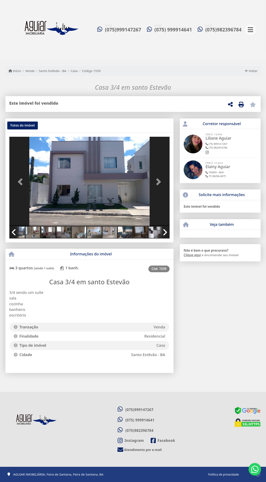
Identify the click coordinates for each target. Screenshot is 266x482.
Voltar (251, 71)
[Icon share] (130, 440)
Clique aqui (192, 255)
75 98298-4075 (216, 176)
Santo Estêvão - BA (52, 71)
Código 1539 (91, 71)
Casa (74, 71)
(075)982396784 (223, 29)
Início (15, 71)
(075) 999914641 (173, 29)
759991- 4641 (215, 172)
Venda (29, 71)
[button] (21, 182)
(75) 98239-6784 (216, 147)
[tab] (22, 125)
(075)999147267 (123, 29)
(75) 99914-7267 (216, 144)
